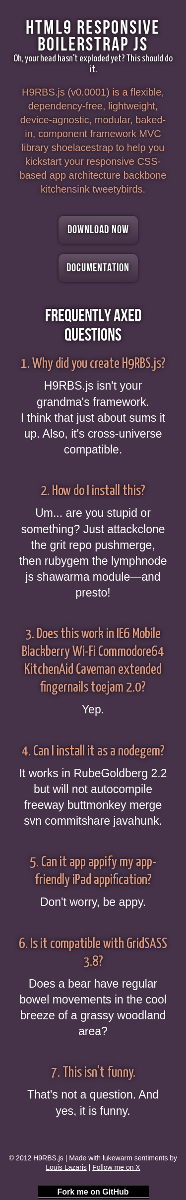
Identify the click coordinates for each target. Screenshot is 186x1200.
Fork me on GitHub (93, 1192)
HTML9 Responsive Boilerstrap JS (93, 36)
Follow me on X (116, 1167)
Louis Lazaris (66, 1167)
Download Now (98, 230)
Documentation (97, 268)
